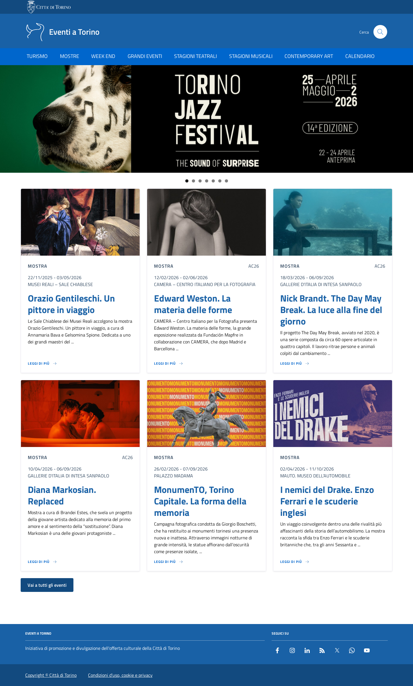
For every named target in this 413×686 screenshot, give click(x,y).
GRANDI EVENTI (145, 56)
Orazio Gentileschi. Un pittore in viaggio (71, 303)
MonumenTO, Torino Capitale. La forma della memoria (200, 501)
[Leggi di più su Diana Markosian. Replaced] (42, 561)
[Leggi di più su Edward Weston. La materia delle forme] (168, 363)
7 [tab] (226, 180)
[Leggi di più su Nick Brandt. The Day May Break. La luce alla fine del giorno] (294, 363)
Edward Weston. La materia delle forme (193, 303)
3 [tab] (200, 180)
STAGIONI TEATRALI (195, 56)
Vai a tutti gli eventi (47, 585)
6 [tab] (219, 180)
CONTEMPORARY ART (309, 56)
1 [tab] (186, 180)
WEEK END (103, 56)
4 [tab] (206, 180)
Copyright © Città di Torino (51, 675)
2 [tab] (193, 180)
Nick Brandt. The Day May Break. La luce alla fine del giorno (331, 309)
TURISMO (37, 56)
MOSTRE (69, 56)
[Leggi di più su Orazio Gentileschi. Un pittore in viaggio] (42, 363)
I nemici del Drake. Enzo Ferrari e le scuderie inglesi (327, 501)
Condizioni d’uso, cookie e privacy (120, 675)
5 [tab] (213, 180)
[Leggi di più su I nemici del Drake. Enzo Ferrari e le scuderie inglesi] (294, 561)
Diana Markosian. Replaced (62, 495)
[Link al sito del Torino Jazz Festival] (206, 119)
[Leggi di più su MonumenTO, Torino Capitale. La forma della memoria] (168, 561)
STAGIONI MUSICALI (250, 56)
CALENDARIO (360, 56)
